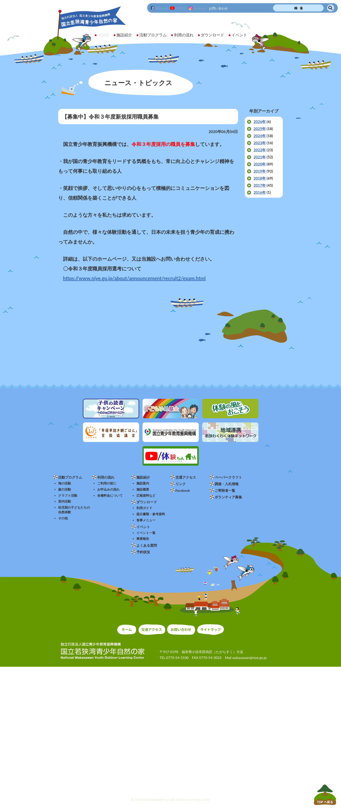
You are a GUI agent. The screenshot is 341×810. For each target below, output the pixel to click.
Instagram (197, 8)
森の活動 (64, 489)
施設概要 (142, 489)
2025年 (259, 128)
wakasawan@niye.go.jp (249, 658)
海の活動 (64, 483)
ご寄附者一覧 (225, 490)
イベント (143, 527)
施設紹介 (143, 477)
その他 (63, 518)
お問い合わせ (218, 8)
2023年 (259, 143)
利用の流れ (105, 477)
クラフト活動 (67, 495)
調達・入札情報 (227, 484)
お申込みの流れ (108, 489)
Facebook (159, 8)
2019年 (259, 171)
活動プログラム (70, 477)
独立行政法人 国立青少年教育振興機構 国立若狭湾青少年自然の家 (85, 31)
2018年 (259, 178)
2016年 (259, 192)
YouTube (178, 8)
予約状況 (143, 552)
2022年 (259, 150)
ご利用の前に (106, 483)
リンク (181, 484)
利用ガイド (144, 508)
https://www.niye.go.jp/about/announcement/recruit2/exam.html (134, 278)
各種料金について (110, 495)
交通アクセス (186, 477)
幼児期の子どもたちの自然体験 (74, 510)
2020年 (259, 164)
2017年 (259, 185)
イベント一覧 (145, 533)
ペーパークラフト (228, 477)
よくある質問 (146, 545)
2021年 (259, 157)
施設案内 (142, 483)
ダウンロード (146, 502)
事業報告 (142, 539)
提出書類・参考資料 (150, 514)
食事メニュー (145, 520)
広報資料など (145, 495)
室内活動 (64, 501)
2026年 (259, 121)
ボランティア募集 (228, 497)
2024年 (259, 135)
